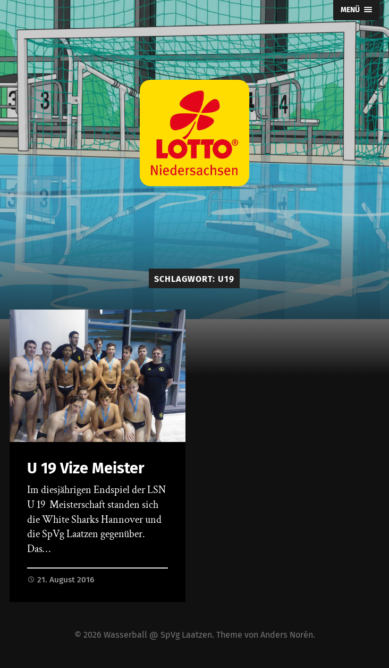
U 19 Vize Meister (86, 468)
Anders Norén (286, 635)
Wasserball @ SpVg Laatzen (158, 635)
